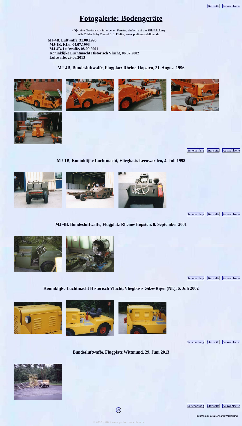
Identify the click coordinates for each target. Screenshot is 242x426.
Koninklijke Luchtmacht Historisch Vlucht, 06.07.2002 (94, 53)
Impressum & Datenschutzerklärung (217, 416)
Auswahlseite (231, 6)
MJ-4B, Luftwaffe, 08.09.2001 (74, 49)
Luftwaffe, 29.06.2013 (67, 57)
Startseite (213, 6)
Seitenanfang (195, 150)
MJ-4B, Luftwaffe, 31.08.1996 (72, 40)
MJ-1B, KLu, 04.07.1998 (70, 44)
